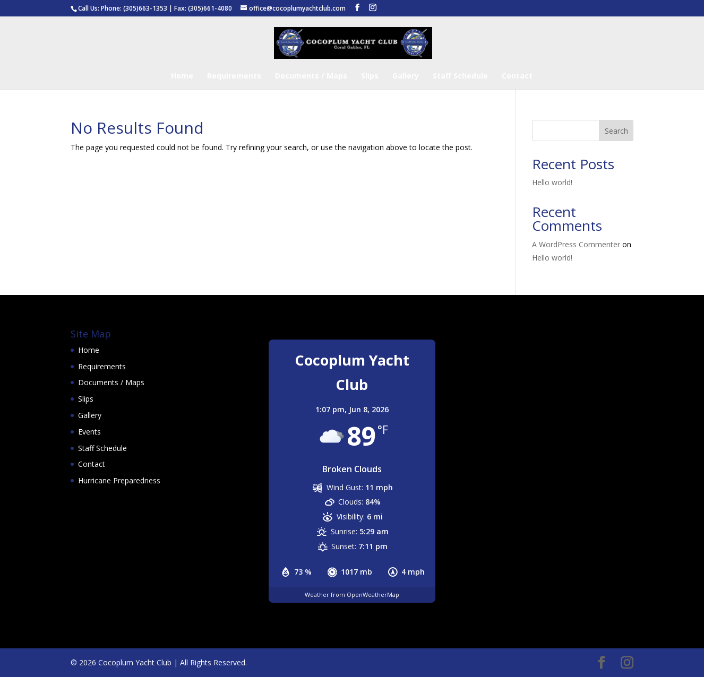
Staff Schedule (460, 76)
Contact (517, 76)
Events (89, 432)
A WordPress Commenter (576, 244)
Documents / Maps (311, 76)
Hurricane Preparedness (119, 480)
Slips (370, 76)
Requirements (234, 76)
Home (182, 76)
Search (616, 131)
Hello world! (552, 182)
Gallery (405, 76)
